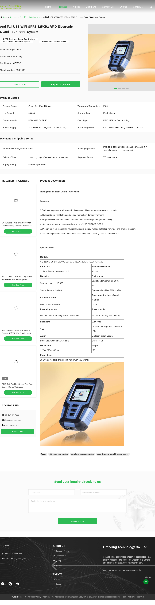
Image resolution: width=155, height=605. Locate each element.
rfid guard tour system (58, 454)
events (123, 7)
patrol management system (82, 454)
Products (62, 7)
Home (48, 7)
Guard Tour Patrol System (30, 17)
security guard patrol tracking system (113, 454)
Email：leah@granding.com (14, 558)
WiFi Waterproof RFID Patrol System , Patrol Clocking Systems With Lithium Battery (17, 226)
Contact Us (108, 7)
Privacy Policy (16, 597)
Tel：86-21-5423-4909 (12, 554)
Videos (76, 7)
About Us (91, 7)
